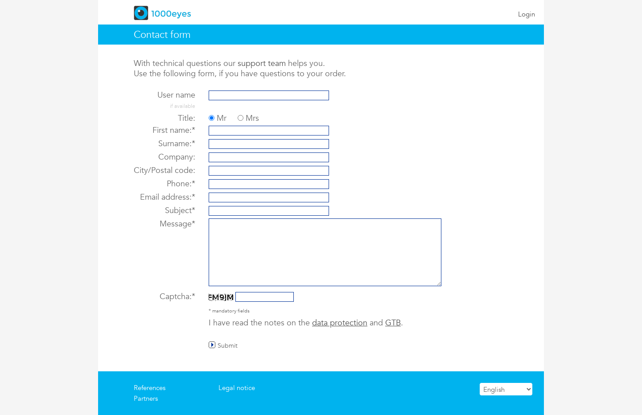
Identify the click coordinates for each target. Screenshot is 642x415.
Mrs (252, 118)
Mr (221, 118)
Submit (228, 344)
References (149, 387)
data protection (339, 322)
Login (526, 14)
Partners (146, 398)
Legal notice (236, 387)
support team (262, 63)
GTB (393, 322)
